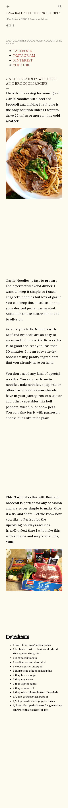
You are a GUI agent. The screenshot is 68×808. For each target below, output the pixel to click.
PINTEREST (23, 60)
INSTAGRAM (24, 55)
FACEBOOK (22, 50)
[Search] (60, 5)
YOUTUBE (21, 65)
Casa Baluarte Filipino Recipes (33, 13)
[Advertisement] (34, 244)
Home (10, 25)
